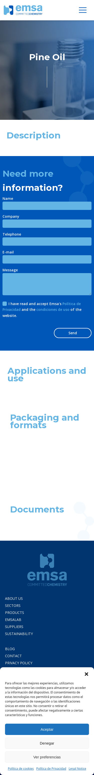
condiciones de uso (52, 309)
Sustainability (19, 633)
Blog (10, 648)
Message (10, 270)
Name (8, 199)
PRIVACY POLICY (18, 662)
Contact (13, 655)
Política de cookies (21, 768)
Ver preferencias (47, 757)
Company (11, 217)
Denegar (47, 743)
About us (14, 598)
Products (14, 612)
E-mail (8, 252)
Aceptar (47, 729)
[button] (86, 673)
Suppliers (14, 626)
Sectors (13, 605)
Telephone (12, 235)
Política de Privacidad (51, 768)
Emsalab (13, 619)
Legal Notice (77, 768)
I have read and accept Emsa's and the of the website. (42, 309)
